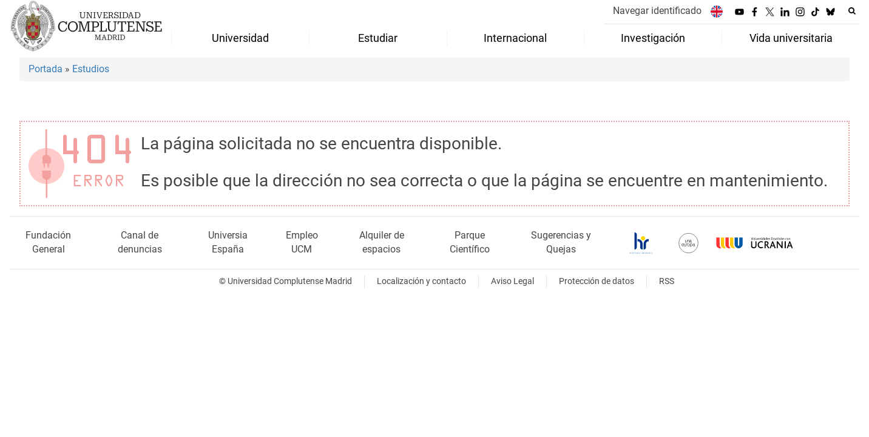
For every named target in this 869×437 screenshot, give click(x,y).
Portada (46, 69)
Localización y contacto (421, 281)
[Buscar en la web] (852, 11)
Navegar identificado (657, 10)
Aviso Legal (512, 281)
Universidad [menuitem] (240, 38)
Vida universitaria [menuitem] (791, 38)
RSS (666, 281)
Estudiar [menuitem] (377, 38)
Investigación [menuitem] (653, 38)
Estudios (90, 69)
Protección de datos (596, 281)
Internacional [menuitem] (515, 38)
